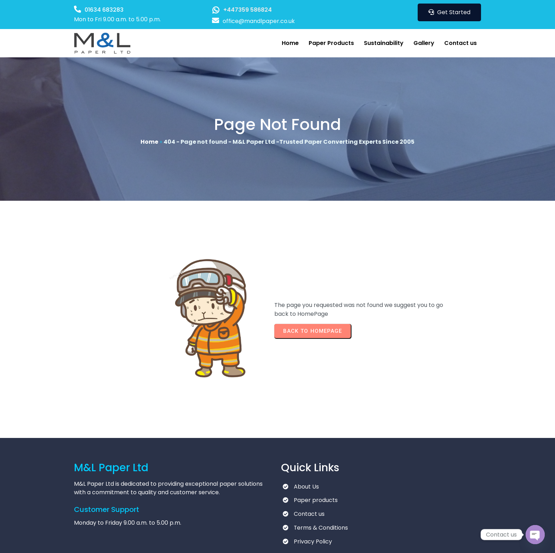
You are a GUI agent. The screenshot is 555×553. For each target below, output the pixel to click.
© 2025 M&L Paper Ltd (104, 541)
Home (149, 140)
